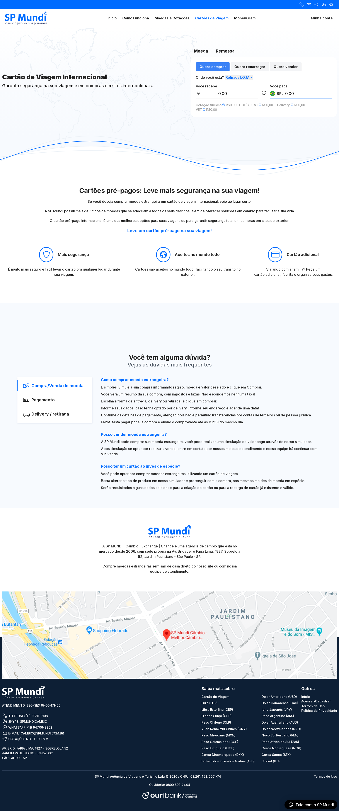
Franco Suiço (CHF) (216, 716)
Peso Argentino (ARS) (278, 716)
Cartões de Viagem (211, 18)
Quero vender (286, 67)
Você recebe (206, 86)
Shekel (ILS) (271, 761)
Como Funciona (135, 18)
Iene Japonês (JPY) (277, 709)
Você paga (279, 86)
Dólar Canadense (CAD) (280, 703)
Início (112, 18)
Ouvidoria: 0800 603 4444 (169, 785)
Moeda (201, 51)
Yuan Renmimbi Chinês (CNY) (224, 729)
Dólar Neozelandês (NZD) (281, 729)
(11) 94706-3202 (39, 727)
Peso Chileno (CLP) (216, 722)
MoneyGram (245, 18)
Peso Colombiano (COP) (219, 742)
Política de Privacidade (319, 710)
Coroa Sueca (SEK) (276, 754)
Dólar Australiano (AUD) (280, 722)
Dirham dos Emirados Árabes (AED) (228, 761)
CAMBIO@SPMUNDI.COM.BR (42, 733)
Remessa (225, 51)
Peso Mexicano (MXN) (218, 735)
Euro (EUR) (209, 703)
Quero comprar (212, 67)
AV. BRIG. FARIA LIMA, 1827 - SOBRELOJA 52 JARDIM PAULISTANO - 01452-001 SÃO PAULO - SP (35, 753)
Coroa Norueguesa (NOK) (281, 748)
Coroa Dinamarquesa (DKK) (222, 754)
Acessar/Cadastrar (316, 701)
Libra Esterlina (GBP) (217, 709)
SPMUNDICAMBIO (33, 721)
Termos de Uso (313, 706)
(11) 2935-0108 (37, 716)
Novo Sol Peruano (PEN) (280, 735)
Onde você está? (210, 77)
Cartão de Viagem (215, 697)
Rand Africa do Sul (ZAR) (280, 742)
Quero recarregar (249, 67)
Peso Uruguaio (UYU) (217, 748)
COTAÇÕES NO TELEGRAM (25, 739)
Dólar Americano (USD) (279, 697)
